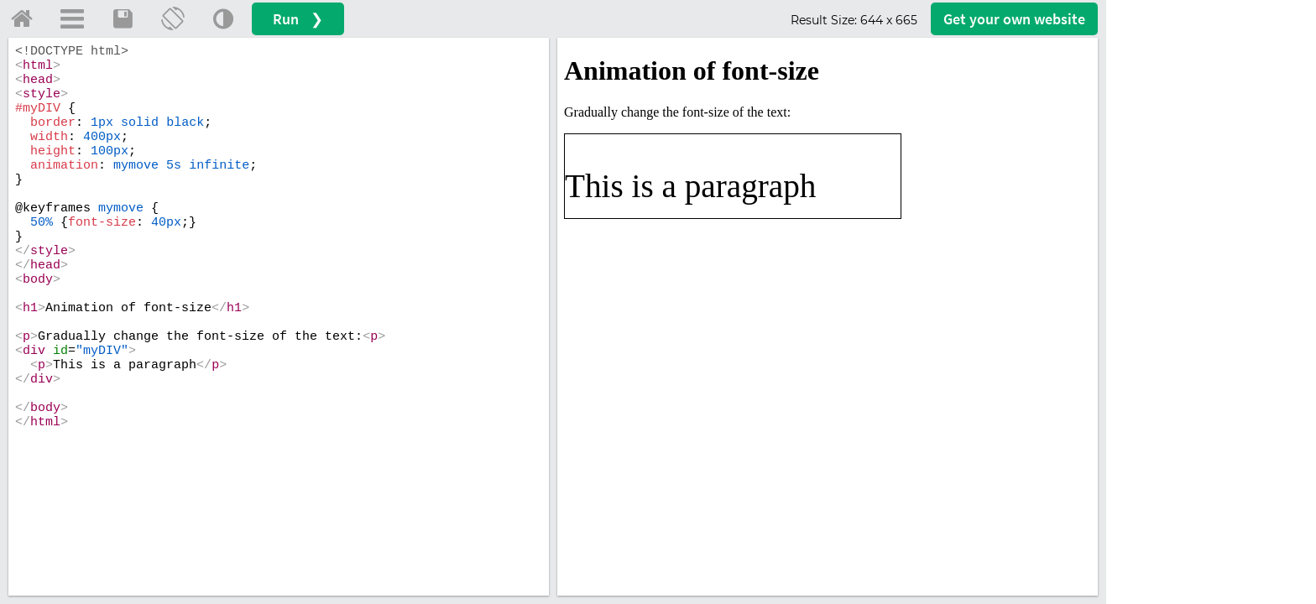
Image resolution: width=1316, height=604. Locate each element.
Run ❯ (298, 19)
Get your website (1014, 19)
